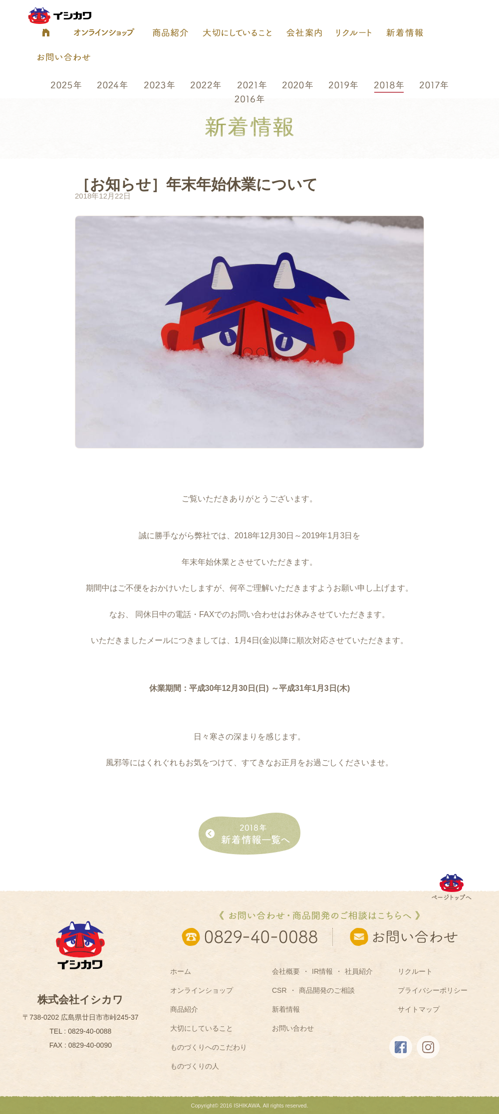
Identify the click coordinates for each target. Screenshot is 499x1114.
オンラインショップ (201, 990)
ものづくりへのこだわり (208, 1047)
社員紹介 (359, 971)
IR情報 (322, 971)
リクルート (415, 971)
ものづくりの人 (194, 1066)
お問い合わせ (293, 1028)
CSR (279, 990)
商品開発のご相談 (327, 990)
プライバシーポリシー (433, 990)
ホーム (180, 971)
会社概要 (286, 971)
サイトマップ (419, 1009)
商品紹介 (184, 1009)
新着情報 (286, 1009)
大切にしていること (201, 1028)
